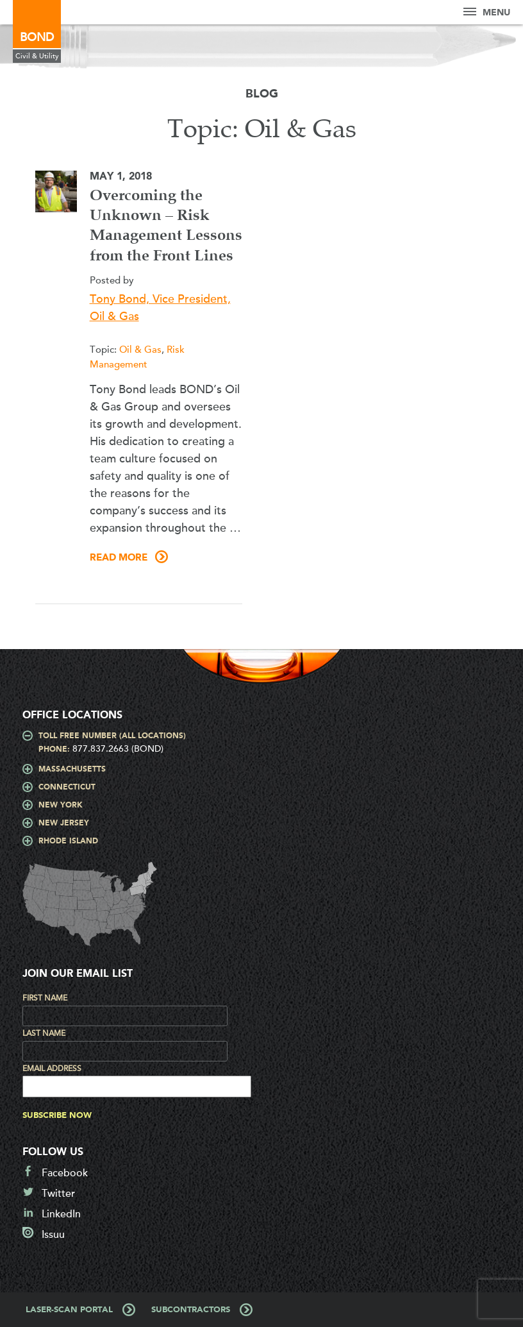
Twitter (58, 1193)
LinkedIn (61, 1214)
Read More (118, 558)
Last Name (43, 1033)
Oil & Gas (140, 349)
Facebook (65, 1173)
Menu (486, 12)
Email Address (51, 1068)
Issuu (53, 1234)
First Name (44, 997)
